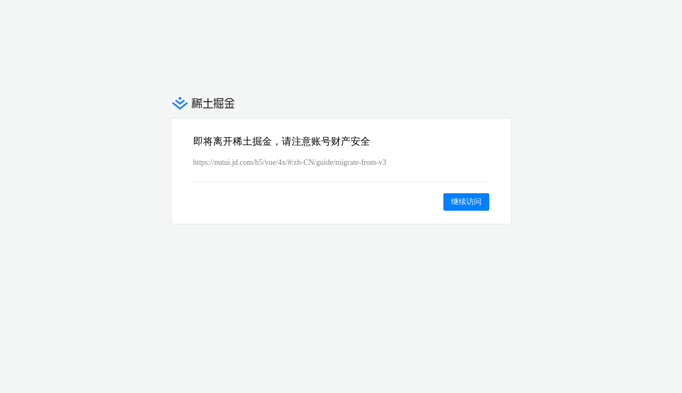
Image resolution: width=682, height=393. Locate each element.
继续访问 (466, 201)
